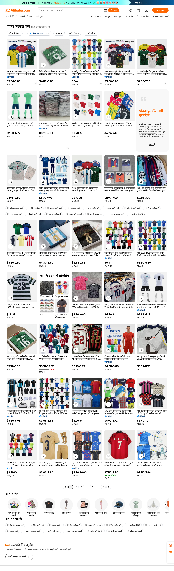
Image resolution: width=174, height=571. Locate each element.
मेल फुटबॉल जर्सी (73, 208)
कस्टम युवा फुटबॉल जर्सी (73, 531)
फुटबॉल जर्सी (12, 531)
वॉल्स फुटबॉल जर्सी (152, 208)
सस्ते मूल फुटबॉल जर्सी (153, 525)
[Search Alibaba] (70, 10)
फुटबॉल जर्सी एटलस (52, 531)
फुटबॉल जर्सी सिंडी (133, 525)
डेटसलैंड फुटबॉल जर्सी (94, 214)
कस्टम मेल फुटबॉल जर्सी (31, 531)
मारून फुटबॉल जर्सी (14, 214)
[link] (170, 545)
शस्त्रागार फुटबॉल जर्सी (115, 214)
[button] (105, 10)
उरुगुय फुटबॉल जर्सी (54, 208)
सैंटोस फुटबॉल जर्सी (35, 208)
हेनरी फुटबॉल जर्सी (115, 531)
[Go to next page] (108, 487)
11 (103, 487)
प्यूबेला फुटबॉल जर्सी (111, 208)
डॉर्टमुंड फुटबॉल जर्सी (53, 214)
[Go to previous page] (65, 487)
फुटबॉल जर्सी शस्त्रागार (93, 525)
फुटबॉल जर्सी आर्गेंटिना (137, 214)
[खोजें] (113, 10)
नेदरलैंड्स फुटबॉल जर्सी (15, 525)
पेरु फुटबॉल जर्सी (73, 525)
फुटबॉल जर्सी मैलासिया (95, 531)
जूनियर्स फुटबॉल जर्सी (132, 208)
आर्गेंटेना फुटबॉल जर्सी (36, 525)
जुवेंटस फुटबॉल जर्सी (134, 531)
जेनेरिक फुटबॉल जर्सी (113, 525)
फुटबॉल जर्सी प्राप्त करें (74, 214)
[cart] (139, 11)
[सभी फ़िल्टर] (15, 33)
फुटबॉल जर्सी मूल (55, 525)
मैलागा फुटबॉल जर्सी (92, 208)
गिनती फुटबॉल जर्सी (34, 214)
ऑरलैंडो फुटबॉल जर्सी (15, 208)
